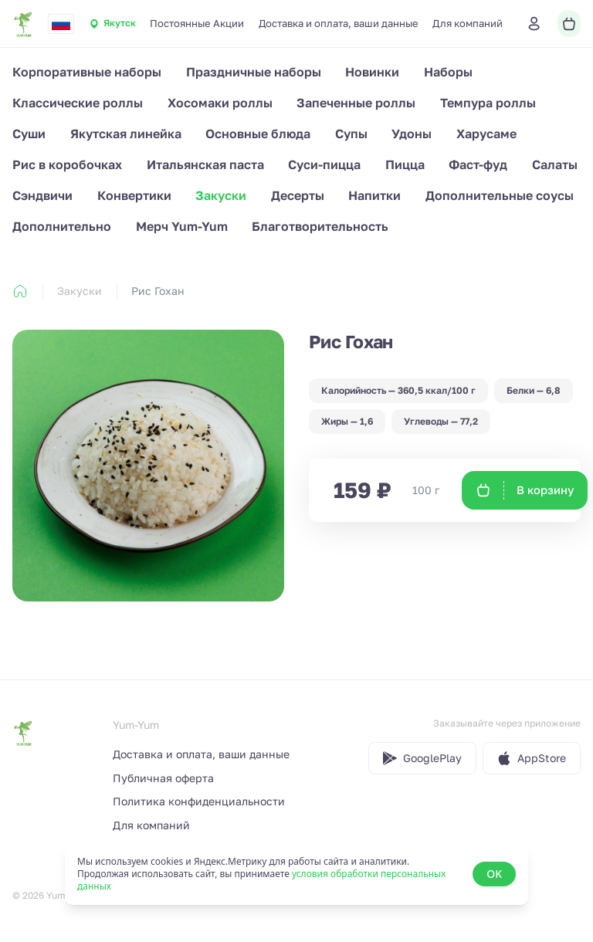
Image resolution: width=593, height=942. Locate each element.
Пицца (405, 164)
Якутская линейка (125, 133)
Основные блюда (257, 133)
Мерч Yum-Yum (182, 226)
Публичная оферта (163, 777)
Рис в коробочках (67, 164)
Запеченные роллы (355, 102)
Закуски (220, 195)
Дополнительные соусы (499, 195)
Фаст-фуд (478, 164)
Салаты (555, 164)
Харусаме (486, 133)
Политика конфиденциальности (199, 801)
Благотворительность (320, 226)
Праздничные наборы (253, 72)
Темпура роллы (488, 102)
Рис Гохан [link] (158, 290)
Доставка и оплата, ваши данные (338, 23)
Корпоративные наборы (86, 72)
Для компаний (467, 23)
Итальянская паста (205, 164)
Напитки (374, 195)
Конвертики (134, 195)
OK (494, 873)
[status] (296, 874)
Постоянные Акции (197, 23)
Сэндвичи (42, 195)
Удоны (411, 133)
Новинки (372, 72)
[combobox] (61, 24)
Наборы (448, 72)
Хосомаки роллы (220, 102)
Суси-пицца (324, 164)
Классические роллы (77, 102)
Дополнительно (61, 226)
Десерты (297, 195)
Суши (29, 133)
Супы (351, 133)
